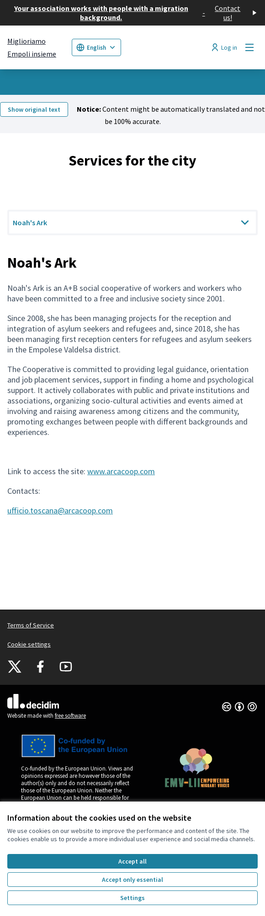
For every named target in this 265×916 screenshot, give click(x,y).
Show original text (34, 109)
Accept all (132, 861)
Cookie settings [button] (29, 644)
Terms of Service (30, 625)
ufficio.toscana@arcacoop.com (60, 510)
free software (70, 715)
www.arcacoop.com (121, 471)
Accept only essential (132, 879)
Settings (132, 898)
